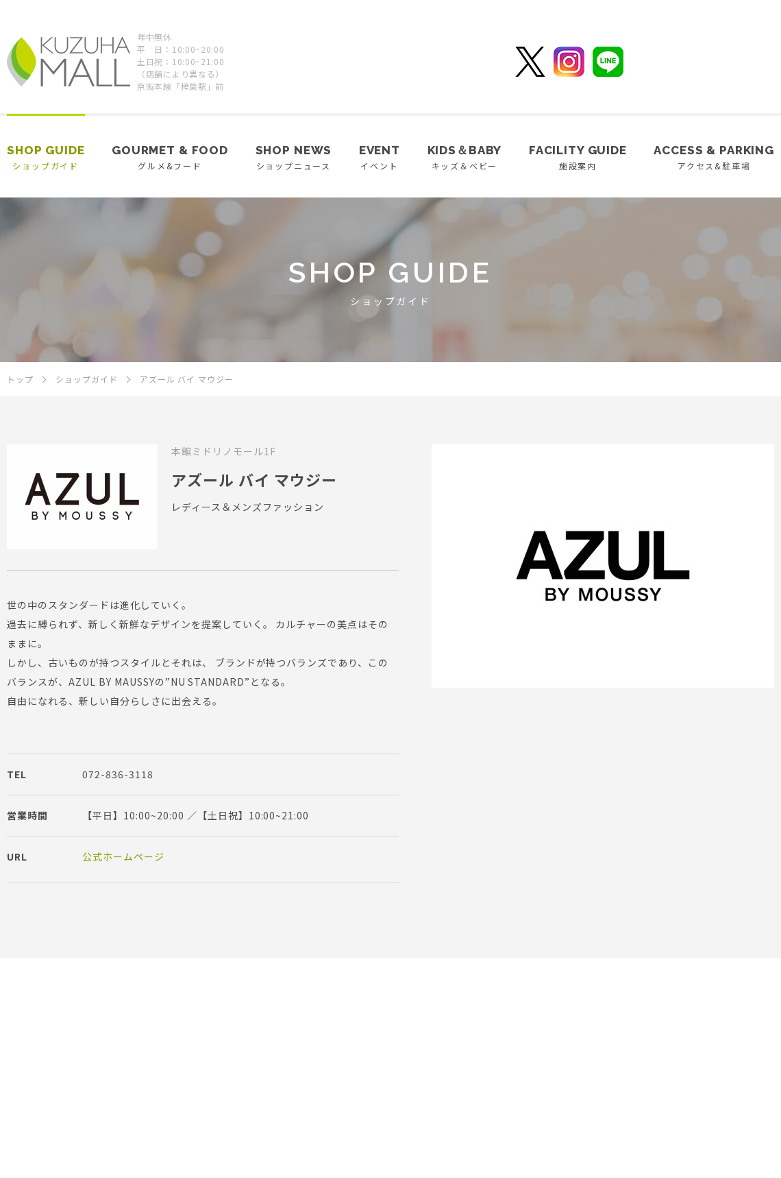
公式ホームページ (123, 856)
